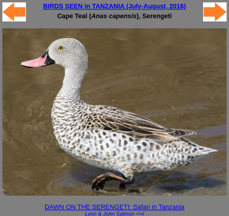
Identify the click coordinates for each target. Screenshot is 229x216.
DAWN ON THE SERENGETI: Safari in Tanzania (114, 207)
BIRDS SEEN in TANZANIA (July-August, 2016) (114, 6)
